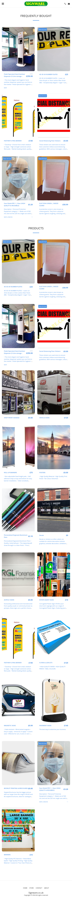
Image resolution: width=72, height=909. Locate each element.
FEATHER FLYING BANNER (12, 141)
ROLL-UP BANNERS (10, 472)
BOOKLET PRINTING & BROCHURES (16, 788)
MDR (5, 88)
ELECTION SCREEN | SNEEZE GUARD (48, 204)
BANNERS (7, 855)
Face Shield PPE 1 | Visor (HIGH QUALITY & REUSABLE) (14, 204)
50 (32, 217)
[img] (18, 49)
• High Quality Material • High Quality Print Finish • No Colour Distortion (53, 477)
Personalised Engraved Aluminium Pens (15, 536)
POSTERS (42, 472)
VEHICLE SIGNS (44, 418)
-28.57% (6, 29)
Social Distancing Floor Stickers (50, 141)
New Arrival (42, 29)
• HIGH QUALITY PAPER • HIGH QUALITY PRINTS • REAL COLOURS (52, 668)
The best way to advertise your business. (52, 729)
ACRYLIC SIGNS (9, 600)
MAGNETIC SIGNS (10, 725)
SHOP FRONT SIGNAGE (11, 418)
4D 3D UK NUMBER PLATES (48, 74)
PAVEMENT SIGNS (45, 725)
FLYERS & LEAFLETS (45, 663)
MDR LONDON (8, 217)
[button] (3, 3)
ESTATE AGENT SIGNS (46, 600)
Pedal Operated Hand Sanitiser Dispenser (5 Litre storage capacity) (14, 75)
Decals (41, 535)
